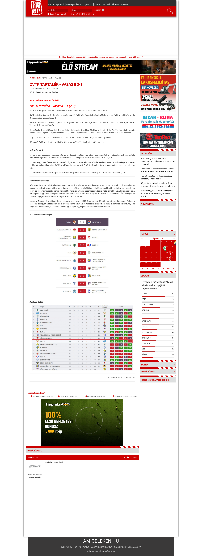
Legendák (88, 4)
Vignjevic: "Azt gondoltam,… (42, 396)
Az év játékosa (73, 4)
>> (174, 238)
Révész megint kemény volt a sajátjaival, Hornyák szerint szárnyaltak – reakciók (158, 161)
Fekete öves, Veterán (34, 477)
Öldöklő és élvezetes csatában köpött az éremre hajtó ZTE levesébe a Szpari (157, 169)
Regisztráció (75, 14)
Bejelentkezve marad (58, 14)
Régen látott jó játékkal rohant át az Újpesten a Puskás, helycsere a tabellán (158, 184)
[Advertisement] (101, 36)
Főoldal (32, 78)
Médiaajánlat (134, 547)
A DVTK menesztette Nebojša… (125, 396)
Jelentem (132, 457)
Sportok (60, 4)
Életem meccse (120, 4)
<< (142, 238)
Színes (97, 4)
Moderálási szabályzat (101, 547)
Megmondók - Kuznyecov (95, 396)
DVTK (51, 4)
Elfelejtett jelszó (87, 14)
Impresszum (66, 547)
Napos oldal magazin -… (67, 396)
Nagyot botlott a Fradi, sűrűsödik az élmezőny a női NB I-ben (156, 177)
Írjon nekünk (120, 547)
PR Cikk (106, 4)
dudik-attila (32, 457)
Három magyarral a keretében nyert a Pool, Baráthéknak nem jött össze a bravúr (157, 193)
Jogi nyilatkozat (81, 547)
